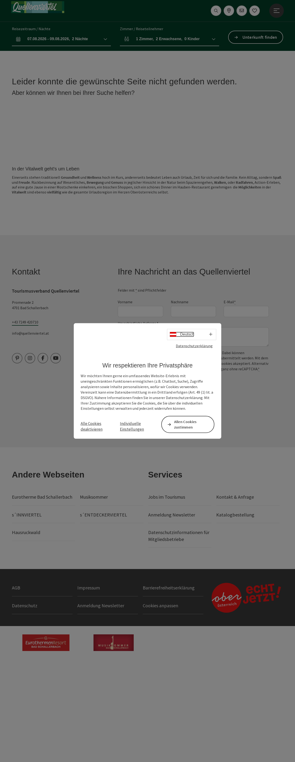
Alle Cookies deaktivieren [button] (92, 426)
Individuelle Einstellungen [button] (132, 426)
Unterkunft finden (259, 37)
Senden (137, 490)
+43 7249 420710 (25, 420)
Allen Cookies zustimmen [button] (185, 424)
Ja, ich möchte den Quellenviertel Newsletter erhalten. (172, 476)
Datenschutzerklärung (194, 345)
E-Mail (230, 400)
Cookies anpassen (160, 704)
